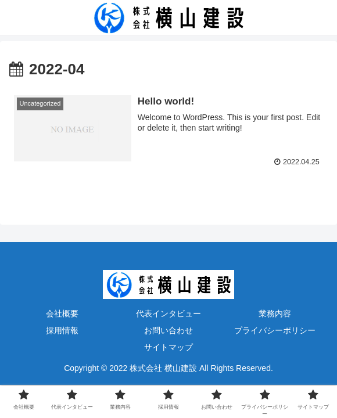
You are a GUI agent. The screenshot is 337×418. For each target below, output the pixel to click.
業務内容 (275, 313)
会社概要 (62, 313)
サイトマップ (168, 347)
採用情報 (62, 330)
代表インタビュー (168, 313)
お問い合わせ (168, 330)
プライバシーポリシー (275, 330)
